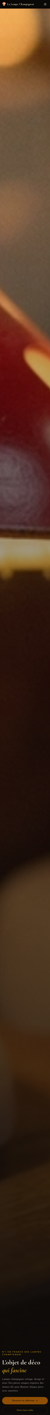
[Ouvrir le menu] (45, 4)
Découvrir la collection (25, 1401)
